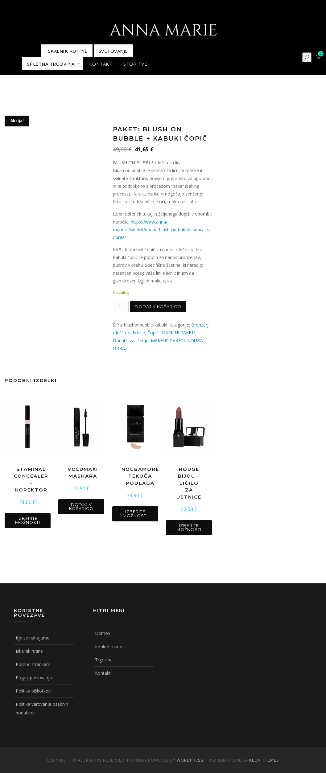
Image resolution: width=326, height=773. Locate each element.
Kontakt (103, 673)
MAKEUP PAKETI (168, 340)
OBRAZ (120, 348)
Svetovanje (113, 51)
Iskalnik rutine (29, 651)
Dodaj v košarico (158, 306)
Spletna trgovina (51, 64)
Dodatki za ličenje (130, 340)
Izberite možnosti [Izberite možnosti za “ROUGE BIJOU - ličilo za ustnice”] (188, 527)
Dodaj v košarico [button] (81, 506)
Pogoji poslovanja (34, 677)
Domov (102, 633)
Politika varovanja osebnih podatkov (42, 708)
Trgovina (104, 660)
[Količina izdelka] (121, 306)
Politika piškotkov (33, 691)
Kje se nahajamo (33, 638)
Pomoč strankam (33, 664)
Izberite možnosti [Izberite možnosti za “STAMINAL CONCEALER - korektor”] (27, 520)
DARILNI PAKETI (178, 332)
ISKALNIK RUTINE (67, 51)
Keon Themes (264, 760)
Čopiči (153, 332)
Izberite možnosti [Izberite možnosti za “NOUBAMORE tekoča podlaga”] (135, 513)
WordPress (190, 760)
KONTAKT (101, 64)
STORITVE (135, 64)
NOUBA (195, 340)
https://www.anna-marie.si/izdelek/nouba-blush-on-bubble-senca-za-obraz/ (162, 229)
